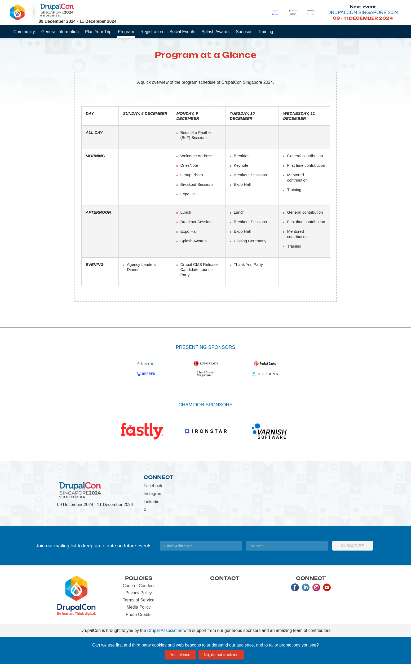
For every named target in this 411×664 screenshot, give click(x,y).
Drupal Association (164, 630)
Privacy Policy (138, 593)
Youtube (327, 587)
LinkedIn (306, 587)
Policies (138, 578)
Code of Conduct (138, 585)
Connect (159, 477)
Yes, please (180, 654)
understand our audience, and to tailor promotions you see (261, 645)
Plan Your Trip (98, 31)
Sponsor (244, 31)
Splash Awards (215, 31)
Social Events (182, 31)
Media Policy (139, 607)
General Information (60, 31)
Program (126, 31)
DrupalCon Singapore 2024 (363, 12)
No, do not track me (221, 654)
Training (265, 31)
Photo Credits (139, 614)
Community (24, 31)
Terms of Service (138, 600)
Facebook (153, 485)
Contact (225, 578)
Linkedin (152, 501)
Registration (151, 31)
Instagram (153, 493)
